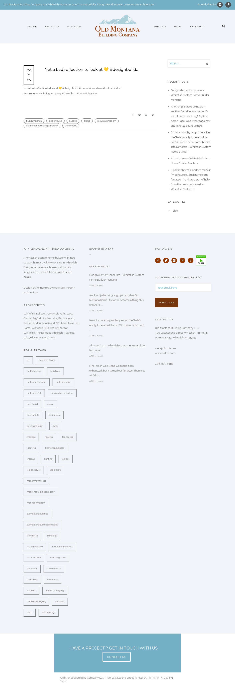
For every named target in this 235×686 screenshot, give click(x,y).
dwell (55, 426)
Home (32, 26)
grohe (87, 120)
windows (60, 601)
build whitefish (63, 382)
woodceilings (48, 612)
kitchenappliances (54, 448)
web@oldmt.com (165, 348)
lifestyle (31, 459)
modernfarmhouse (36, 481)
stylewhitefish (54, 568)
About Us (52, 26)
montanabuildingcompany (41, 492)
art (28, 360)
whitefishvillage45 (55, 590)
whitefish (31, 590)
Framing (31, 448)
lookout (65, 459)
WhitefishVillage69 (36, 601)
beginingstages (47, 360)
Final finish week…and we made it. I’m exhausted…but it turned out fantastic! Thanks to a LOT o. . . (117, 370)
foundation (68, 437)
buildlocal (55, 371)
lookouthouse (34, 470)
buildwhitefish (34, 120)
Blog (178, 26)
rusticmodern (34, 557)
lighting (48, 459)
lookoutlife (55, 470)
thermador (52, 579)
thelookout (71, 125)
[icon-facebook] (228, 5)
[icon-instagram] (221, 5)
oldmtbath (32, 535)
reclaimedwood (35, 546)
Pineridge (52, 535)
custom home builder (62, 393)
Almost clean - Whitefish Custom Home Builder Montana (117, 348)
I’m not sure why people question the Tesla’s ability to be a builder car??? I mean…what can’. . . (117, 325)
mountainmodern (106, 120)
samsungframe (58, 557)
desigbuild (32, 404)
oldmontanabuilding (37, 514)
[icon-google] (191, 260)
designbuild (55, 120)
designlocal (54, 415)
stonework (32, 568)
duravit (73, 120)
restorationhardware (62, 546)
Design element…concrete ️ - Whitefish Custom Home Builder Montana (116, 277)
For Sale (74, 26)
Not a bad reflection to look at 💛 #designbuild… (91, 69)
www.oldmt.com (165, 353)
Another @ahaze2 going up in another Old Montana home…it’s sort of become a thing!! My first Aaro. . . (116, 300)
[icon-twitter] (167, 260)
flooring (49, 437)
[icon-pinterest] (183, 260)
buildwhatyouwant (36, 382)
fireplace (31, 437)
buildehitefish (34, 371)
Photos (160, 26)
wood (29, 612)
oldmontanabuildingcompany (42, 125)
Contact (197, 26)
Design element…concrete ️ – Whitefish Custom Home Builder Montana (190, 95)
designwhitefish (35, 426)
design (50, 404)
